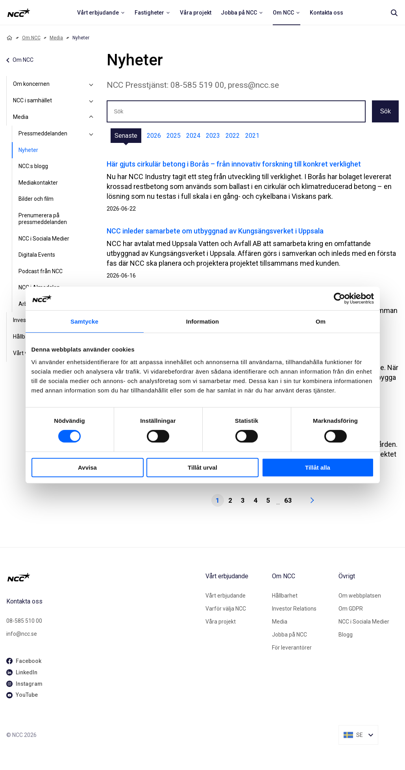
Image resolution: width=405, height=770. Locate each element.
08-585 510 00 (24, 621)
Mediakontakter (38, 183)
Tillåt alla (317, 467)
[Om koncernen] (91, 84)
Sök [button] (385, 111)
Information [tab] (202, 321)
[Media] (91, 117)
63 (288, 500)
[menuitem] (101, 12)
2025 (173, 135)
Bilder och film (36, 199)
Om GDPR (350, 608)
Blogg (345, 634)
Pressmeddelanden (42, 133)
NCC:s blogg (33, 166)
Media (56, 38)
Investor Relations (294, 608)
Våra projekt (220, 621)
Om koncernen (31, 84)
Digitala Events (36, 255)
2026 (154, 135)
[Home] (9, 38)
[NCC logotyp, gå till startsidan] (102, 577)
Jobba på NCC (289, 634)
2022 (233, 135)
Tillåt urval (202, 467)
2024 (193, 135)
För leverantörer (292, 647)
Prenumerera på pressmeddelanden (42, 219)
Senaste (126, 135)
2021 (252, 135)
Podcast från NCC (40, 271)
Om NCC (31, 38)
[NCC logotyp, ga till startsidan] (18, 12)
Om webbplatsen (359, 595)
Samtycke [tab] (84, 321)
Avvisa (87, 467)
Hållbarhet (285, 595)
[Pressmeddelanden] (91, 134)
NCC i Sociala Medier (43, 238)
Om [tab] (320, 321)
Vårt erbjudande (225, 595)
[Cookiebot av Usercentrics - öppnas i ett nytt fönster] (339, 298)
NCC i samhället (32, 100)
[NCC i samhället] (91, 101)
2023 (213, 135)
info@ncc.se (21, 634)
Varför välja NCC (225, 608)
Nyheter (28, 150)
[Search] (394, 12)
